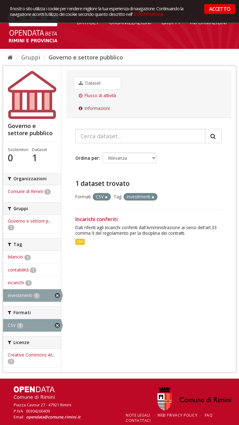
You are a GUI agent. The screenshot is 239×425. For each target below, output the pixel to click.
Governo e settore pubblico (86, 57)
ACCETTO (219, 9)
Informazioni (94, 108)
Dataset (90, 83)
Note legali (138, 415)
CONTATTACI (138, 420)
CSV (80, 241)
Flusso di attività (97, 95)
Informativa (148, 13)
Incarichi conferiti (96, 219)
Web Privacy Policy (177, 415)
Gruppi (30, 57)
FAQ (209, 415)
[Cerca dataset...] (140, 136)
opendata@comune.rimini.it (53, 417)
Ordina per (87, 158)
